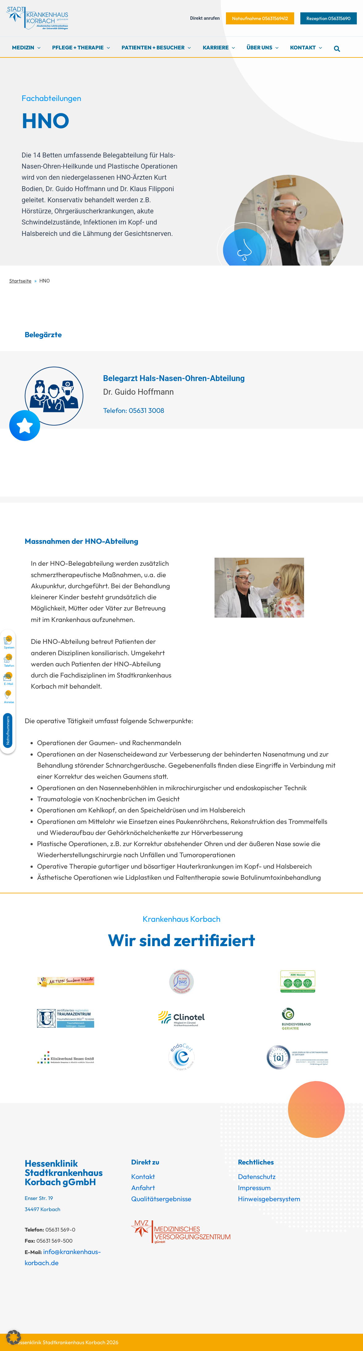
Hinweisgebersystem (269, 1198)
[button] (260, 18)
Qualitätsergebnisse (161, 1198)
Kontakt (143, 1176)
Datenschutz (257, 1176)
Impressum (254, 1187)
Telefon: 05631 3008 (133, 410)
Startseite (20, 281)
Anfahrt (143, 1187)
